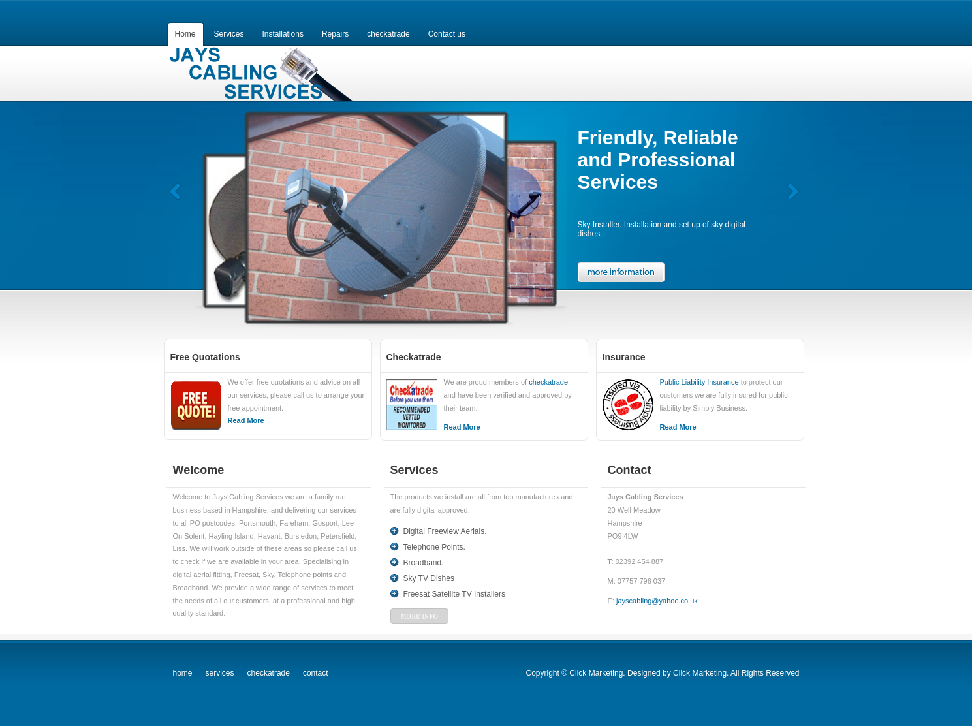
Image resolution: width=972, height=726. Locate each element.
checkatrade (548, 382)
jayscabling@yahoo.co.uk (657, 601)
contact (315, 673)
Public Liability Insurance (699, 382)
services (220, 673)
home (183, 673)
